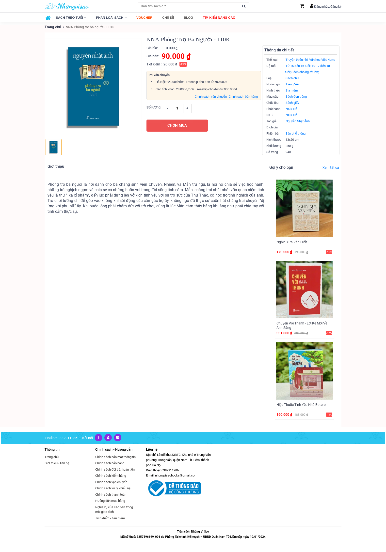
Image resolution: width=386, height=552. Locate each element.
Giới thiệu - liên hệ (57, 463)
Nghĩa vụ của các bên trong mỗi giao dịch (114, 509)
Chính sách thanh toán (110, 494)
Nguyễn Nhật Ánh (298, 121)
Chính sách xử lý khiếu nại (113, 488)
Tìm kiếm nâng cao (219, 17)
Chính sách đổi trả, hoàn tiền (115, 469)
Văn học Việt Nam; (322, 59)
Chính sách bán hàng (243, 96)
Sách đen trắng (296, 96)
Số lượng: (153, 107)
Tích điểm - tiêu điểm (110, 518)
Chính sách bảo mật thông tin (115, 457)
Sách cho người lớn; (305, 72)
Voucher (144, 17)
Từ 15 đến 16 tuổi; (298, 65)
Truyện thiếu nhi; (297, 59)
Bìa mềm (292, 90)
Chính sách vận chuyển (211, 96)
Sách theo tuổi (71, 17)
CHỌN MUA (177, 125)
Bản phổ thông (296, 133)
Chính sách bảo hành (109, 463)
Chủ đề (168, 17)
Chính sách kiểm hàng (110, 475)
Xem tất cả (330, 167)
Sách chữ (292, 78)
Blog (188, 17)
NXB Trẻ (291, 108)
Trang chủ (52, 27)
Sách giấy (292, 102)
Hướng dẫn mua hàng (110, 500)
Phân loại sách (111, 17)
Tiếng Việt (293, 84)
